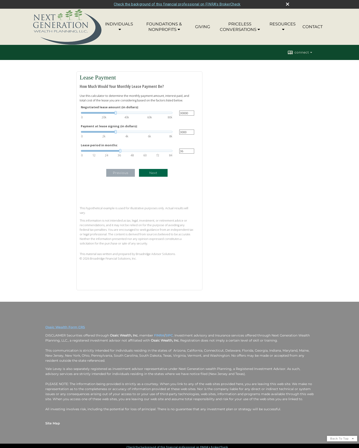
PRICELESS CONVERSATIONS (238, 27)
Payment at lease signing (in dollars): (109, 126)
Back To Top (342, 438)
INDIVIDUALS (119, 24)
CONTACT (312, 26)
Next (153, 173)
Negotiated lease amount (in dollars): (110, 107)
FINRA (159, 335)
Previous (120, 173)
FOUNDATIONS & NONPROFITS (164, 27)
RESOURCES (282, 24)
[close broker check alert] (287, 4)
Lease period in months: (99, 145)
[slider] (126, 113)
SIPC (169, 335)
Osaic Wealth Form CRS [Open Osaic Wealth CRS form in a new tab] (65, 327)
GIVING (202, 26)
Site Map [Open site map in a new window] (52, 423)
